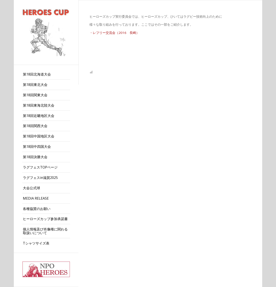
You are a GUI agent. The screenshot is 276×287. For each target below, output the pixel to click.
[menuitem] (46, 74)
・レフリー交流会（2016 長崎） (114, 32)
